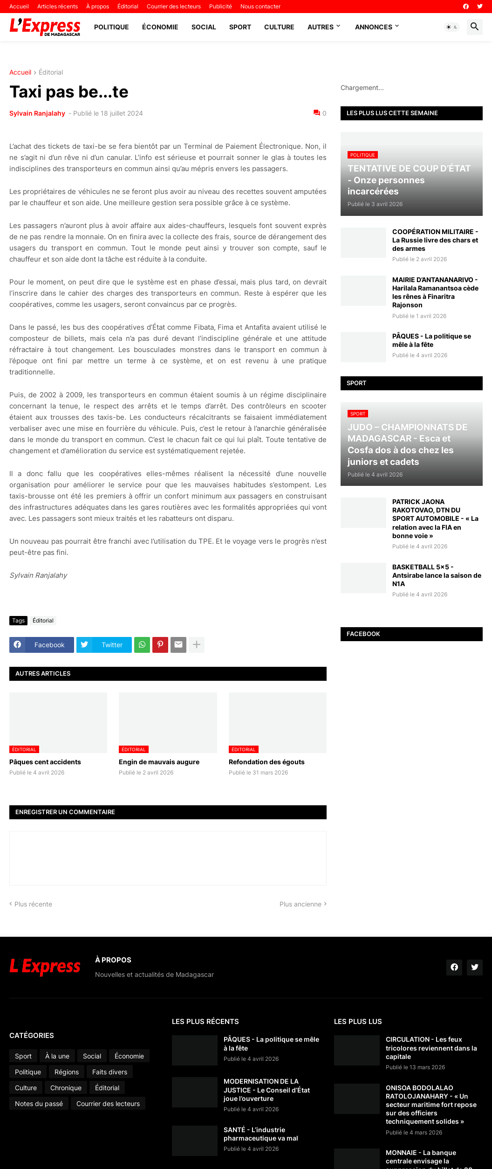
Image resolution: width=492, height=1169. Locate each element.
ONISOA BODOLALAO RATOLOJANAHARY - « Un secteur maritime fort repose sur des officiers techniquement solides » (431, 1105)
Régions (67, 1072)
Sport (240, 27)
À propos (97, 6)
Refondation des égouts (267, 762)
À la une (57, 1056)
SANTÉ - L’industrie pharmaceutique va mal (261, 1134)
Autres (321, 27)
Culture (279, 27)
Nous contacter (260, 6)
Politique (111, 27)
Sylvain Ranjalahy (38, 113)
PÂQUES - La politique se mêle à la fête (431, 340)
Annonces (373, 27)
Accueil (19, 6)
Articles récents (57, 6)
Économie (160, 27)
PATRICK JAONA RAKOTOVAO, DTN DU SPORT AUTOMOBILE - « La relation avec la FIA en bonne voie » (435, 519)
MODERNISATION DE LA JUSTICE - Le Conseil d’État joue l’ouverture (267, 1089)
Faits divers (109, 1072)
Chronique (66, 1088)
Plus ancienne (300, 904)
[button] (452, 27)
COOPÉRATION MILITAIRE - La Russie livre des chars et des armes (435, 240)
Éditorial (127, 6)
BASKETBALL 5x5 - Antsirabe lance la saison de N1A (436, 575)
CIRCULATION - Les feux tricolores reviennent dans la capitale (431, 1047)
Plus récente (33, 904)
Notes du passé (39, 1103)
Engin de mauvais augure (159, 762)
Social (203, 27)
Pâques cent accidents (45, 762)
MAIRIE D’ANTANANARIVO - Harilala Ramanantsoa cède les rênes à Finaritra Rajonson (435, 292)
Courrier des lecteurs (174, 6)
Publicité (220, 6)
